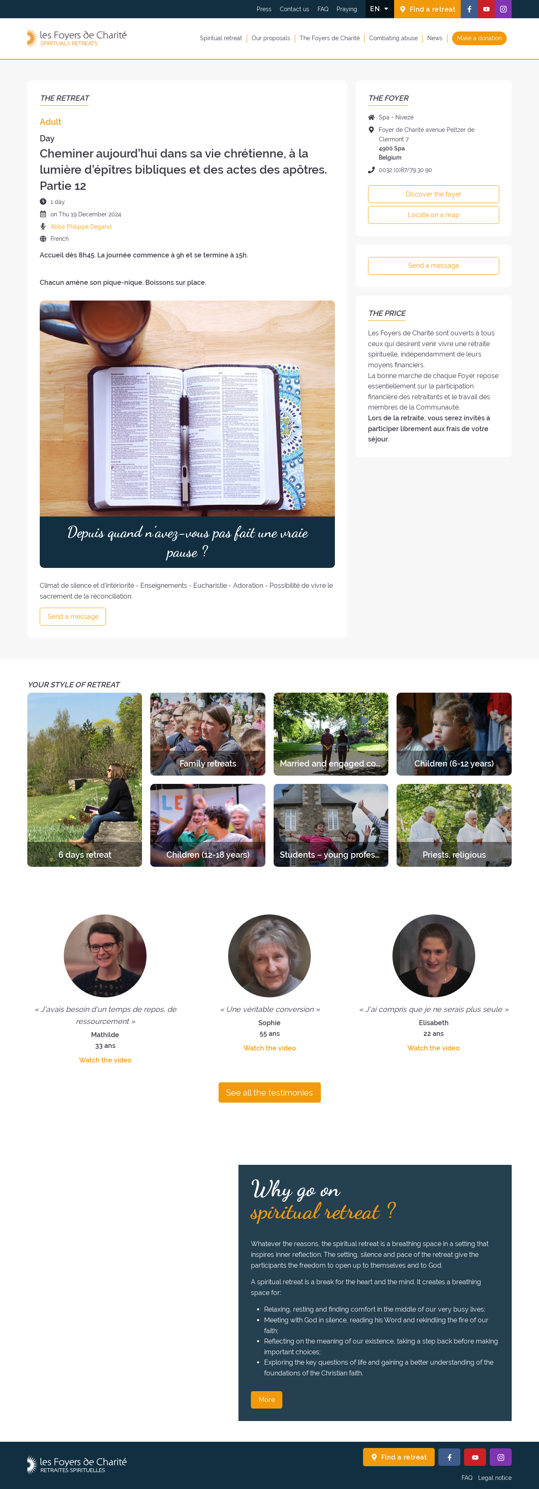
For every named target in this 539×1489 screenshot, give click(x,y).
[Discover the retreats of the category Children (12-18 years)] (207, 825)
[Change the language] (380, 8)
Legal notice (495, 1477)
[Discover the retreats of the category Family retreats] (207, 734)
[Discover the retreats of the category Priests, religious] (454, 825)
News (435, 38)
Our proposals (271, 38)
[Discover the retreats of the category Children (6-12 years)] (454, 734)
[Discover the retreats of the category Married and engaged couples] (331, 734)
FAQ (323, 9)
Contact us (294, 9)
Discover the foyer (434, 194)
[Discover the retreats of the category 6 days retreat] (84, 780)
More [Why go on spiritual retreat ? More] (267, 1400)
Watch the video (105, 1060)
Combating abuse (393, 38)
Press (264, 9)
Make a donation (479, 38)
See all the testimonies (269, 1093)
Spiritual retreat (221, 38)
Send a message (73, 617)
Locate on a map (434, 215)
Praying (347, 9)
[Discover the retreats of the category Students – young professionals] (331, 825)
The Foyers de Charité (330, 38)
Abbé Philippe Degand (81, 226)
